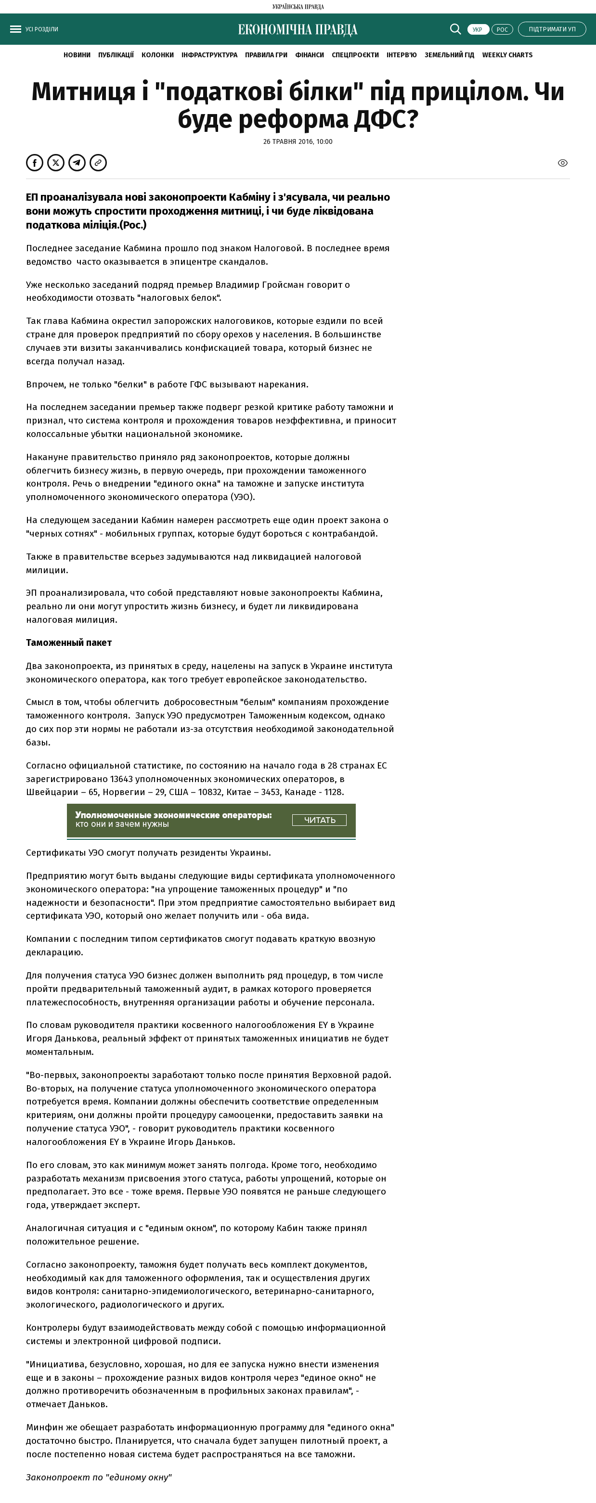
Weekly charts (507, 55)
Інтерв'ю (402, 55)
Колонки (158, 55)
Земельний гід (450, 55)
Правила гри (266, 55)
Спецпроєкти (355, 55)
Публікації (116, 55)
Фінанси (309, 55)
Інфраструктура (209, 55)
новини (77, 55)
